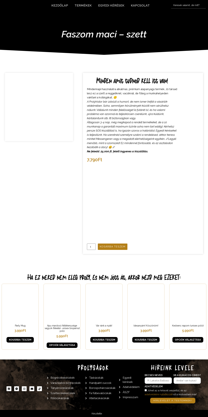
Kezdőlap (59, 5)
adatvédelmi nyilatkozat (158, 394)
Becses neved (154, 375)
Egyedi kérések (111, 5)
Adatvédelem (154, 386)
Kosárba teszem (112, 246)
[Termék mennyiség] (91, 247)
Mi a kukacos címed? (187, 375)
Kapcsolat (140, 5)
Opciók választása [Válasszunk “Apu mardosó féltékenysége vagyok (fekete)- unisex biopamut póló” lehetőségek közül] (62, 345)
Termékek (83, 5)
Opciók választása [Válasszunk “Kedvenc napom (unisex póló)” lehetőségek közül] (188, 339)
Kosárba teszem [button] (20, 339)
